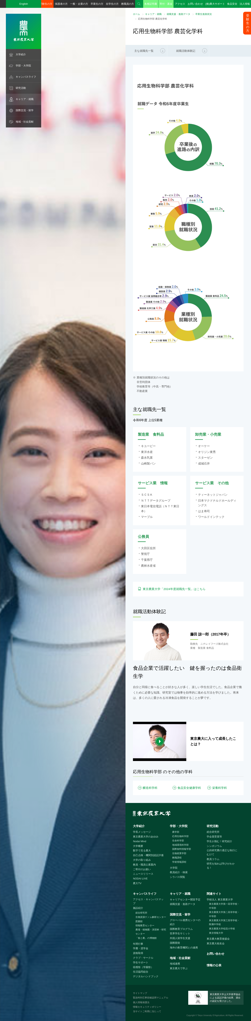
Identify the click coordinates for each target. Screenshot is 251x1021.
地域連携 (175, 963)
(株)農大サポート (215, 3)
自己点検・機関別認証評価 (148, 855)
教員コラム (213, 859)
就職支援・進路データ (178, 14)
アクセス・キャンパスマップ (148, 901)
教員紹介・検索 (179, 872)
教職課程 (177, 857)
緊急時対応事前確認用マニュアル (150, 997)
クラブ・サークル (143, 957)
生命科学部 (178, 840)
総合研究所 (213, 831)
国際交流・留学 (25, 110)
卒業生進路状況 (203, 14)
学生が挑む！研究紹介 (219, 841)
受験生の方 (46, 3)
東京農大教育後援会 (218, 938)
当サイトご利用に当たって (147, 1011)
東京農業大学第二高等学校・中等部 (224, 914)
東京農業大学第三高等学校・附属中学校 (224, 922)
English (23, 3)
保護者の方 (61, 3)
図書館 (139, 921)
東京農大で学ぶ (179, 968)
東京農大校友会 (216, 943)
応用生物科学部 (180, 836)
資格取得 (138, 953)
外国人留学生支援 (180, 938)
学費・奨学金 (140, 948)
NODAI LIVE (140, 878)
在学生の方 (112, 3)
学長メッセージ (142, 831)
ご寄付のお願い (142, 869)
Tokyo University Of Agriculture (211, 1015)
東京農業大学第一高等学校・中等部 (224, 906)
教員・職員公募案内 (144, 864)
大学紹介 (21, 54)
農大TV (137, 883)
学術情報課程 (179, 862)
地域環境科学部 (180, 845)
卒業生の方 (97, 3)
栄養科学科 (219, 787)
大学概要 (138, 846)
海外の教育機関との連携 (184, 947)
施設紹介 (138, 907)
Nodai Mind (139, 841)
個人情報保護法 (141, 1002)
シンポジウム (214, 846)
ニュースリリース (143, 873)
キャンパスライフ (26, 76)
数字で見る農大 (142, 850)
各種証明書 (150, 3)
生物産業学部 (179, 853)
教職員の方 (127, 3)
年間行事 (138, 943)
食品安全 (232, 3)
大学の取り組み (142, 859)
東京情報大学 (216, 933)
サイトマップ (140, 993)
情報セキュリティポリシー (147, 1007)
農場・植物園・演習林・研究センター (151, 931)
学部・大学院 (23, 65)
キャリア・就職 (25, 99)
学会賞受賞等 (214, 836)
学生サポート (140, 962)
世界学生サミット (180, 933)
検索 (139, 4)
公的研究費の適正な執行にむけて (222, 852)
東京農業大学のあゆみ (145, 836)
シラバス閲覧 (177, 877)
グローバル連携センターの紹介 (185, 922)
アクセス (180, 3)
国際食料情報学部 (181, 849)
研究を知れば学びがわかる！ (221, 865)
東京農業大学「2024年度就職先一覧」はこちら (174, 589)
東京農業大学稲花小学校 (222, 928)
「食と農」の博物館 (146, 938)
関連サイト (214, 893)
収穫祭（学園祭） (143, 967)
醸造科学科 (150, 787)
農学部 (175, 832)
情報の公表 (214, 965)
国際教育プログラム (181, 928)
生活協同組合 (140, 971)
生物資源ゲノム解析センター (151, 917)
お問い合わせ (195, 3)
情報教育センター (145, 925)
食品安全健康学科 (189, 787)
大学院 (173, 867)
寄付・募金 (166, 3)
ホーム (136, 14)
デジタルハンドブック (145, 976)
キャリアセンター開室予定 (185, 899)
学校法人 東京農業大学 (220, 899)
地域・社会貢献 (25, 121)
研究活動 (21, 87)
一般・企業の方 (79, 3)
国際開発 (175, 942)
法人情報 (245, 3)
